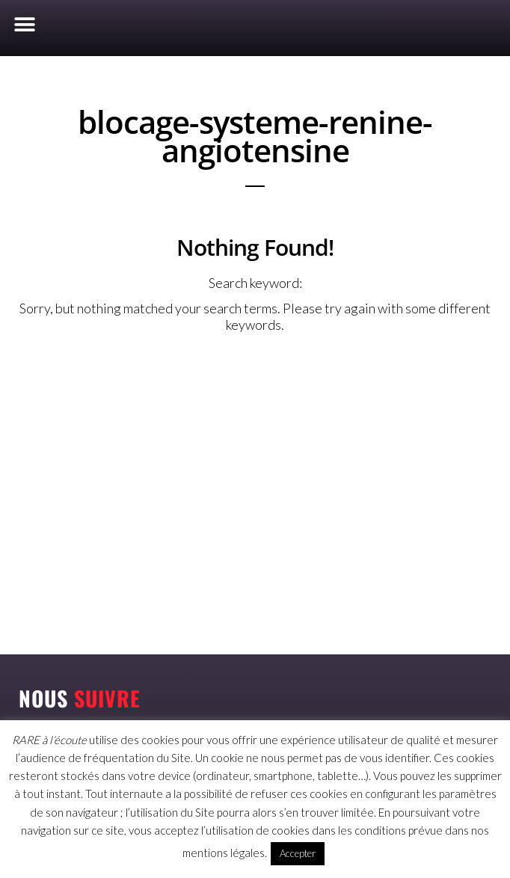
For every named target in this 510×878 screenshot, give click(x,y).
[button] (24, 24)
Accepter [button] (298, 853)
